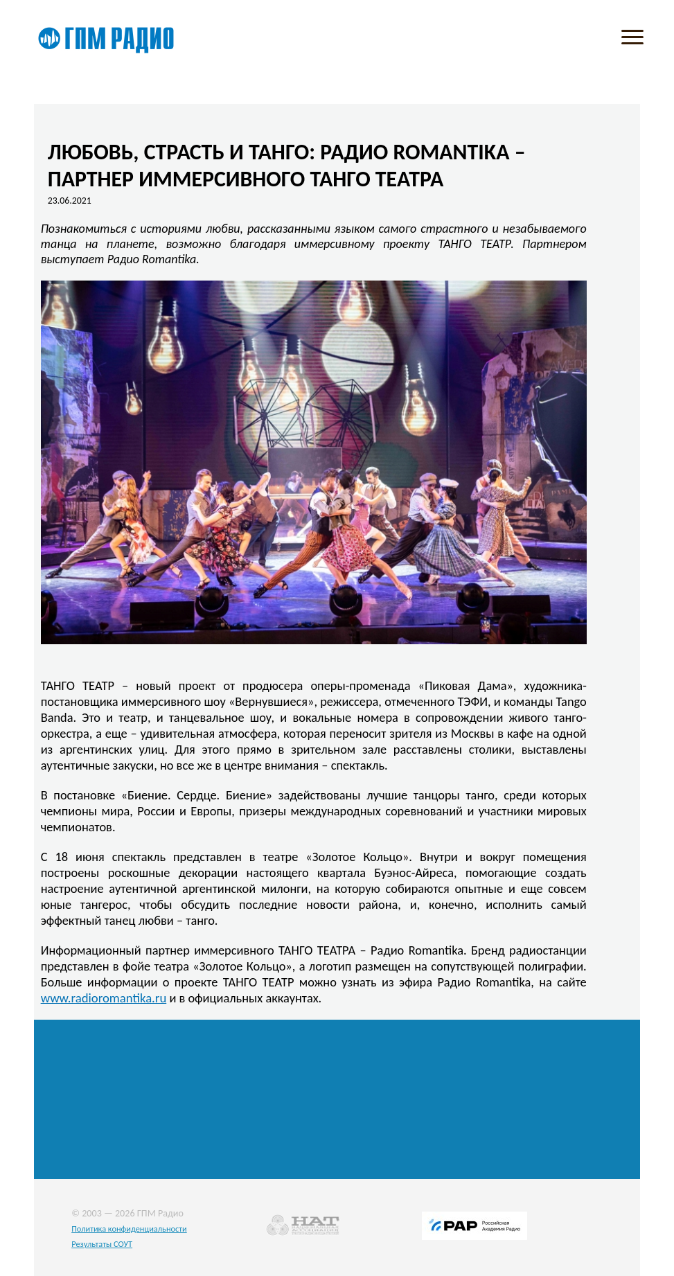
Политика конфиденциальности (129, 1228)
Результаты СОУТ (101, 1244)
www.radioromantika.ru (104, 998)
